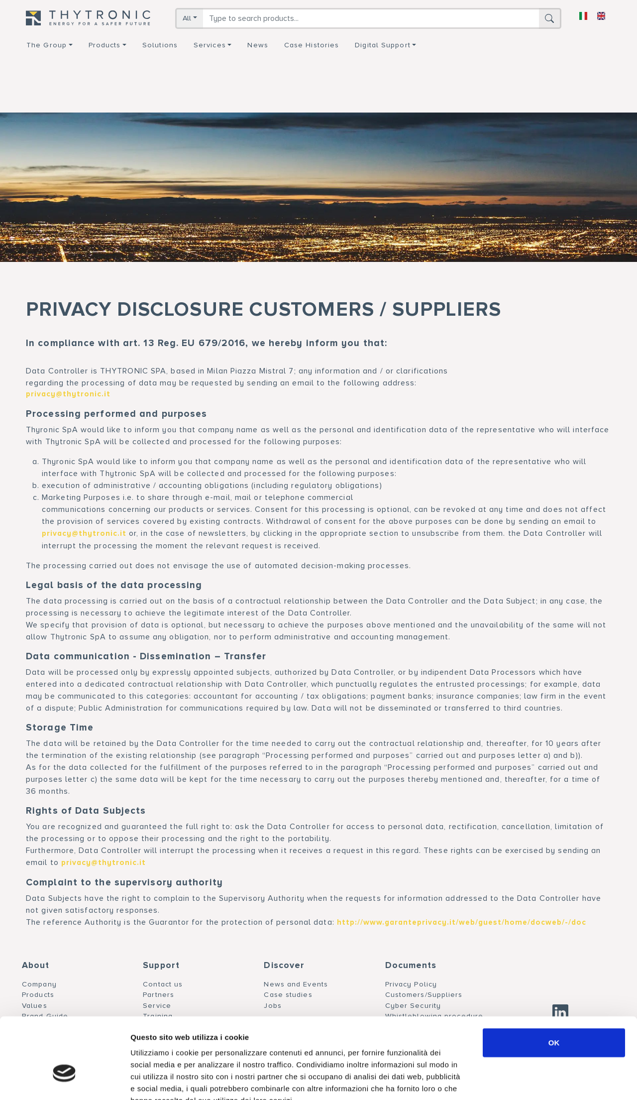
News (257, 45)
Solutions (160, 45)
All (187, 18)
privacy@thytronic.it (68, 394)
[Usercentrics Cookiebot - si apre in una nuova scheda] (64, 1080)
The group (46, 45)
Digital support (383, 45)
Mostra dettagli (523, 1080)
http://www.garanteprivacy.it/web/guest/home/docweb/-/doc (461, 922)
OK (554, 982)
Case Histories (311, 45)
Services (210, 45)
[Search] (371, 18)
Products (105, 45)
